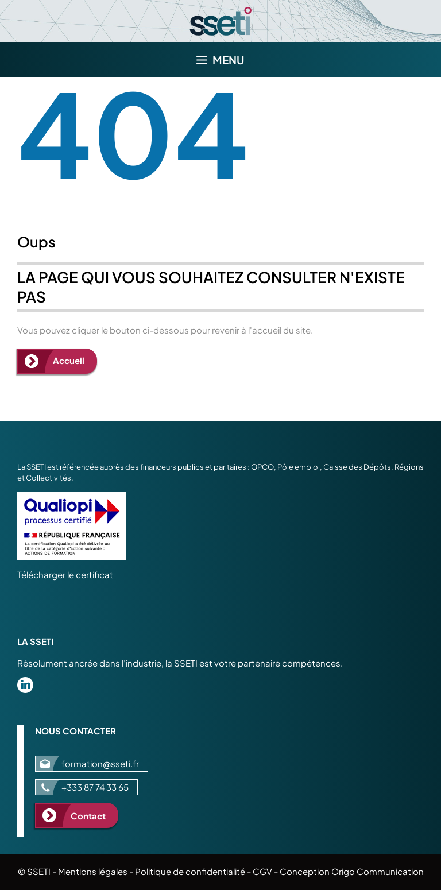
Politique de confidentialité (190, 871)
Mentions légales (92, 871)
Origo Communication (377, 871)
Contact (88, 815)
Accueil (68, 360)
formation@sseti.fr (100, 763)
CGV (262, 871)
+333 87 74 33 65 (95, 786)
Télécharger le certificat (65, 574)
